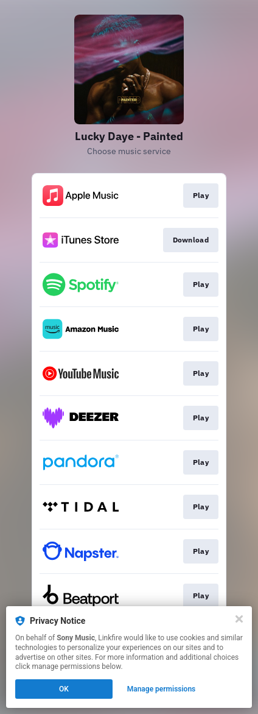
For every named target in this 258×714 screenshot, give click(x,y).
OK (64, 689)
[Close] (239, 619)
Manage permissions (161, 689)
